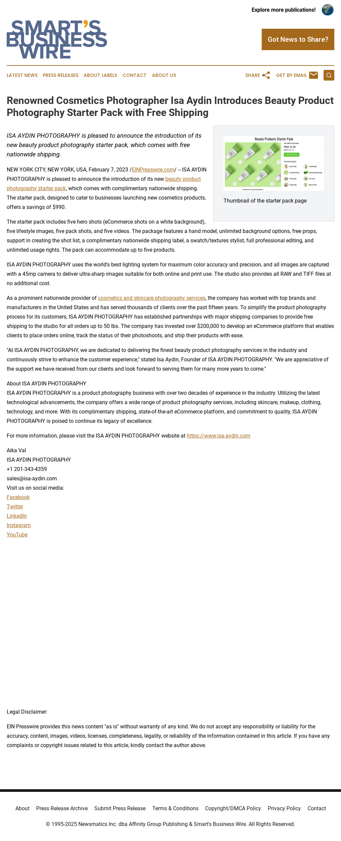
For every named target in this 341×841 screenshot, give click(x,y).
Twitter (15, 506)
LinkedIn (17, 516)
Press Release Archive (62, 808)
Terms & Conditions (175, 808)
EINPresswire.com (153, 169)
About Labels (100, 75)
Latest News (22, 75)
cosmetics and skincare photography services (151, 298)
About (22, 808)
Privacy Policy (284, 808)
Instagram (19, 525)
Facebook (18, 497)
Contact (134, 75)
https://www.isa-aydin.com (218, 436)
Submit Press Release (120, 808)
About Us (164, 75)
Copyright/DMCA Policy (233, 808)
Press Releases (60, 75)
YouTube (17, 534)
